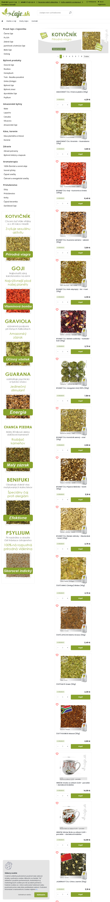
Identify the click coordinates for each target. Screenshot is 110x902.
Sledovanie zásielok (69, 885)
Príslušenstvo (9, 193)
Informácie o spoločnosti (97, 876)
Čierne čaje (8, 33)
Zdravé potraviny (11, 151)
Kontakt (35, 21)
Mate (6, 108)
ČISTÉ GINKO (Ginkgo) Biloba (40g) (73, 245)
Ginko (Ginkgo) (10, 81)
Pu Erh (6, 37)
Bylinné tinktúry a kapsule (14, 155)
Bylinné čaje (9, 85)
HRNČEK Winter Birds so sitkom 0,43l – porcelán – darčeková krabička (49, 351)
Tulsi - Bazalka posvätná (14, 77)
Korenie (7, 140)
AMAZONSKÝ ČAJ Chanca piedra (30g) (49, 94)
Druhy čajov (23, 21)
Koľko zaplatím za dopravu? (71, 2)
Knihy (6, 197)
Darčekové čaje (10, 205)
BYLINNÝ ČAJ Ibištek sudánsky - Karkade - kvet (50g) (96, 145)
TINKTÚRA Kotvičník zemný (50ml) (71, 451)
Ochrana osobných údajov (98, 881)
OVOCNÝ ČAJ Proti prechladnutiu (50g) (72, 402)
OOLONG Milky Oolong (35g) (49, 402)
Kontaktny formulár (95, 884)
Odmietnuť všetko (24, 895)
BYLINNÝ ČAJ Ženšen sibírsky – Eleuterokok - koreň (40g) (50, 246)
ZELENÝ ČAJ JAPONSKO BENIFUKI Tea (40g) (71, 552)
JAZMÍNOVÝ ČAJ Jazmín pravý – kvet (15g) (95, 351)
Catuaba (7, 116)
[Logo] (16, 13)
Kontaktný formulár (9, 4)
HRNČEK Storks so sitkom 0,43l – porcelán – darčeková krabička (96, 298)
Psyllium (7, 97)
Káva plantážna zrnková (14, 136)
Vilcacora (7, 121)
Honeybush (8, 73)
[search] (70, 13)
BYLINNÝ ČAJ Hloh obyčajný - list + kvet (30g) (72, 145)
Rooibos (7, 69)
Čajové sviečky (10, 174)
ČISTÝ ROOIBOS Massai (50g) (73, 297)
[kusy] (44, 106)
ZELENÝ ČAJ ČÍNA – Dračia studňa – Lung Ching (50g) (96, 502)
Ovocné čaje (9, 65)
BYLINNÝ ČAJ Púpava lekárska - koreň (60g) (96, 195)
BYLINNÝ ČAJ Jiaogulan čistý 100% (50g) (50, 195)
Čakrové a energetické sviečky (16, 178)
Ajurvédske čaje (10, 93)
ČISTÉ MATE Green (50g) (48, 297)
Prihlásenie (92, 2)
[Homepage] (2, 21)
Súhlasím (41, 895)
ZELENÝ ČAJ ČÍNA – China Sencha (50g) (72, 501)
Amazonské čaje (10, 125)
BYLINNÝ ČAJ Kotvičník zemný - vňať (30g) (73, 195)
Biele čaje (8, 50)
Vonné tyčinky (9, 170)
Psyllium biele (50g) (49, 450)
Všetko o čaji (11, 21)
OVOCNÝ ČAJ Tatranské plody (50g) (96, 402)
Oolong (7, 54)
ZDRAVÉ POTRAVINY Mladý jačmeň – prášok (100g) (50, 502)
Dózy (6, 189)
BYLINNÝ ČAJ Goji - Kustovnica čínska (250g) (94, 94)
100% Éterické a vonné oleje (15, 166)
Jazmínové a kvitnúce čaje (14, 45)
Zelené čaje (8, 41)
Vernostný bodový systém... (50, 839)
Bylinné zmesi (9, 89)
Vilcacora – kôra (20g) (96, 450)
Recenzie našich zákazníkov (48, 2)
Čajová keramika (11, 201)
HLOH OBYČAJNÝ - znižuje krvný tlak (56, 576)
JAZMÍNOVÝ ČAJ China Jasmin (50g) (73, 350)
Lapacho (7, 112)
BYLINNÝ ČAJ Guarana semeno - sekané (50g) (49, 145)
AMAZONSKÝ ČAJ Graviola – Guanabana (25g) (71, 94)
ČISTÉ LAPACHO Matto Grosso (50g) (96, 245)
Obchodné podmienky (96, 878)
